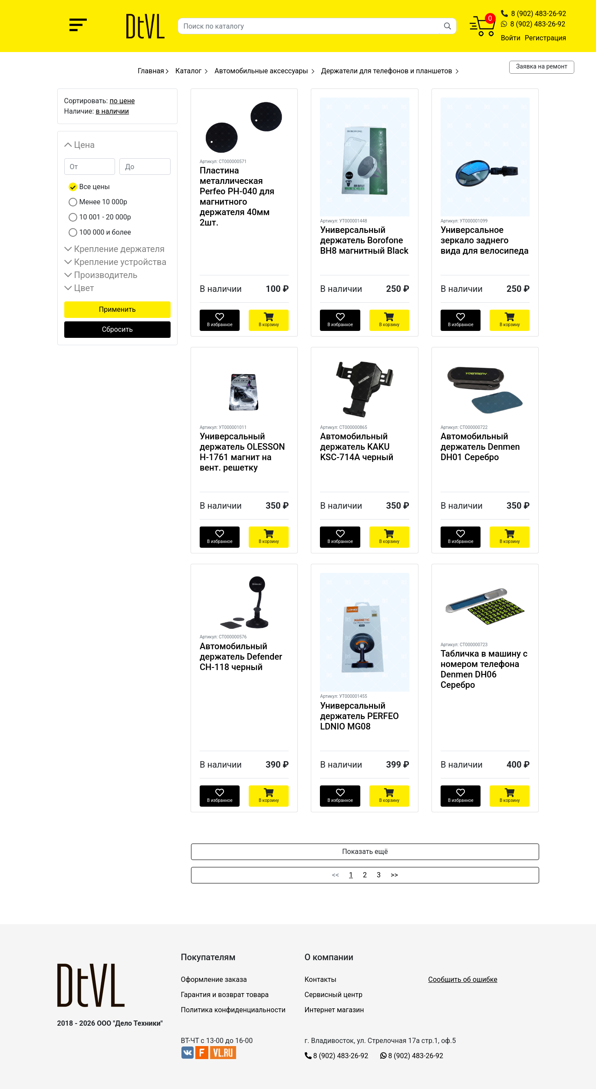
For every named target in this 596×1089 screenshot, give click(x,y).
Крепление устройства (120, 262)
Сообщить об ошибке (462, 979)
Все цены (94, 187)
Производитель (106, 275)
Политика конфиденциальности (233, 1010)
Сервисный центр (333, 995)
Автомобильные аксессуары (261, 71)
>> (394, 875)
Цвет (84, 288)
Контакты (320, 979)
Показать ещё (365, 851)
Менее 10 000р (103, 202)
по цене (122, 101)
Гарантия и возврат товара (225, 995)
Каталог (188, 71)
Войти (510, 38)
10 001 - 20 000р (105, 217)
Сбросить (117, 329)
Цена (84, 145)
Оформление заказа (214, 979)
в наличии (112, 111)
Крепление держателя (119, 249)
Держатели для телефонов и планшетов (386, 71)
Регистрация (545, 38)
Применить (117, 309)
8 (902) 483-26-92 (538, 14)
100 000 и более (105, 232)
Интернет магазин (334, 1010)
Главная (153, 71)
